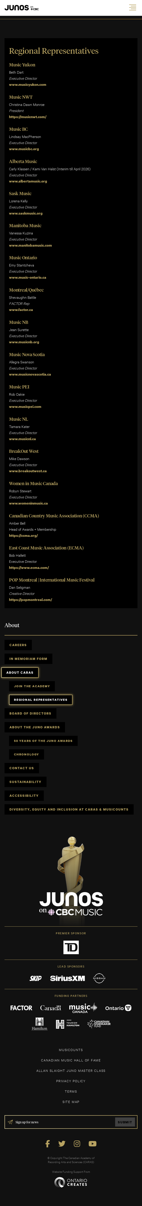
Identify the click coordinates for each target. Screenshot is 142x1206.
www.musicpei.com (25, 406)
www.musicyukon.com (27, 84)
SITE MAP (71, 1101)
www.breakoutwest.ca (28, 470)
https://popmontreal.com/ (30, 599)
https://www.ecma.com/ (29, 567)
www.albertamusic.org (28, 181)
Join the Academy (32, 686)
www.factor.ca (21, 309)
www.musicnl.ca (22, 438)
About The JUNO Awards (34, 727)
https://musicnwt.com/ (28, 116)
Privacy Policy (71, 1081)
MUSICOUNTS (71, 1049)
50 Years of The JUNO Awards (43, 741)
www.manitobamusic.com (30, 245)
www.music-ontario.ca (27, 277)
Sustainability (25, 782)
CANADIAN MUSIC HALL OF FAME (71, 1060)
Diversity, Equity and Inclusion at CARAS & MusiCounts (69, 809)
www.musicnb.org (24, 341)
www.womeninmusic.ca (28, 503)
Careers (18, 645)
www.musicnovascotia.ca (30, 374)
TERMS (71, 1091)
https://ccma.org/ (23, 535)
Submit (125, 1122)
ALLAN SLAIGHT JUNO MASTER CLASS (71, 1070)
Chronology (26, 754)
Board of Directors (30, 713)
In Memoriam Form (28, 659)
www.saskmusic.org (25, 213)
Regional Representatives (41, 700)
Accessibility (24, 795)
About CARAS (20, 672)
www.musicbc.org (24, 148)
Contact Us (21, 768)
